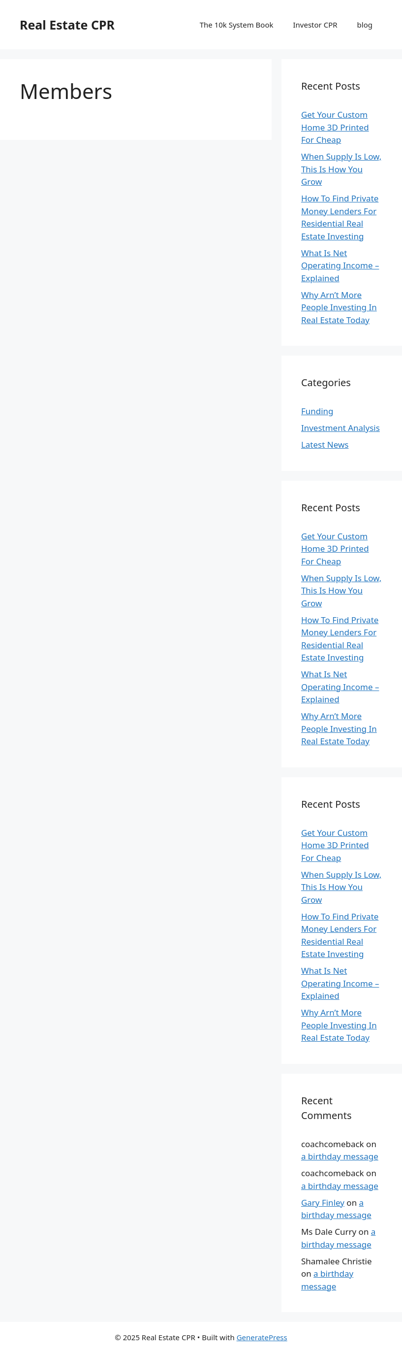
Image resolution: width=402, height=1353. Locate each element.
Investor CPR (315, 25)
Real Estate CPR (67, 24)
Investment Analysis (340, 427)
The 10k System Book (237, 25)
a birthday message (339, 1156)
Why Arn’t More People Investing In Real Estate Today (339, 307)
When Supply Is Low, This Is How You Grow (341, 169)
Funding (317, 411)
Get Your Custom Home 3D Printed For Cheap (335, 127)
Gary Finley (322, 1202)
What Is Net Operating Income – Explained (340, 265)
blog (364, 25)
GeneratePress (262, 1337)
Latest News (325, 444)
